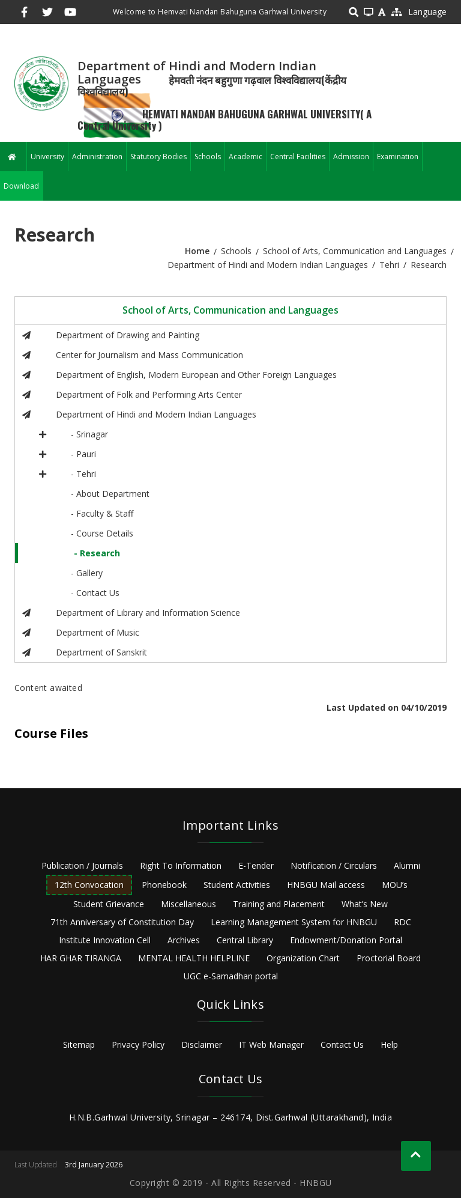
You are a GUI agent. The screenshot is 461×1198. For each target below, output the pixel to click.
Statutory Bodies (158, 156)
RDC (402, 922)
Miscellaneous (188, 904)
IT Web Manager (271, 1044)
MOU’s (395, 884)
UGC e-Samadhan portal (231, 976)
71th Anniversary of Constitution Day (122, 922)
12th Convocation (89, 884)
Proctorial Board (389, 958)
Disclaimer (201, 1044)
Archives (183, 940)
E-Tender (256, 865)
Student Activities (236, 884)
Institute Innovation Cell (105, 940)
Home (197, 251)
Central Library (245, 940)
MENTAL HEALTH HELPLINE (194, 958)
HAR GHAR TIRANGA (80, 958)
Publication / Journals (82, 865)
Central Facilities (297, 156)
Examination (397, 156)
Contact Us (342, 1044)
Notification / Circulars (334, 865)
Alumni (407, 865)
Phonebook (164, 884)
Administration (97, 156)
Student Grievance (108, 904)
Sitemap (79, 1044)
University (47, 156)
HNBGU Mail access (326, 884)
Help (389, 1044)
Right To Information (180, 865)
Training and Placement (279, 904)
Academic (245, 156)
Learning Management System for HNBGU (294, 922)
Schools (207, 156)
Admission (351, 156)
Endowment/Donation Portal (346, 940)
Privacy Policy (138, 1044)
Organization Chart (303, 958)
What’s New (365, 904)
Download (21, 186)
